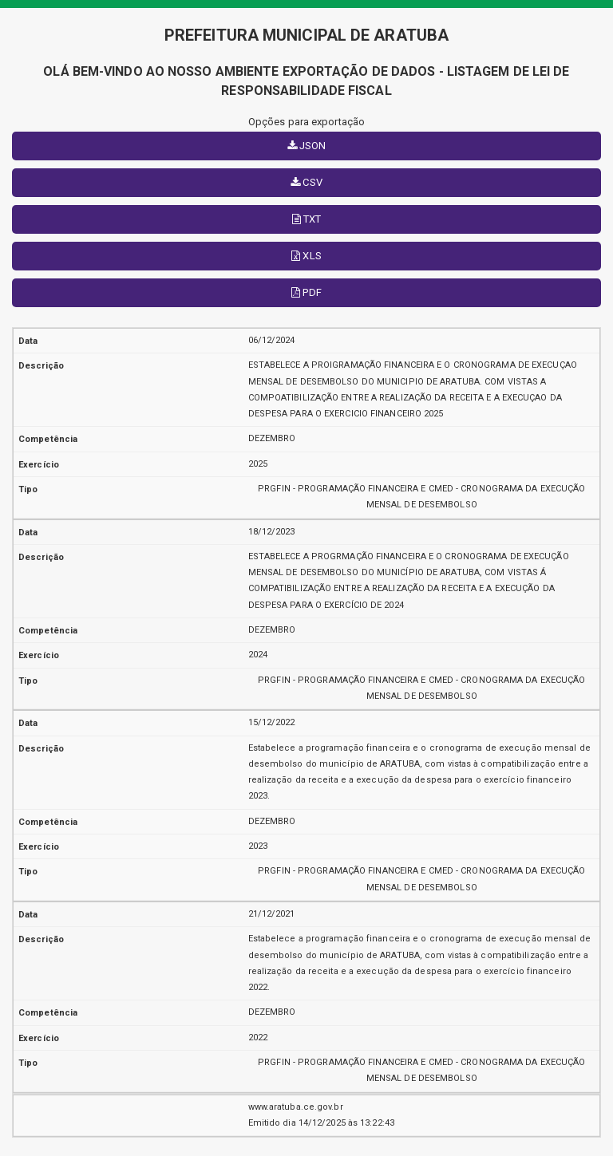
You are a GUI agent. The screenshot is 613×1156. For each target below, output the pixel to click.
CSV (306, 182)
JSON (306, 146)
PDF (306, 292)
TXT (307, 219)
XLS (306, 256)
